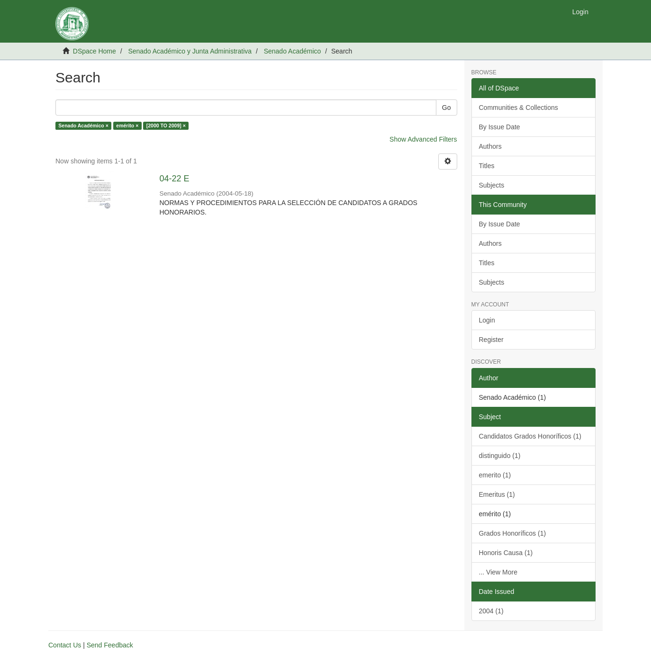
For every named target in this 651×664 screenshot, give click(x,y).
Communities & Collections (518, 107)
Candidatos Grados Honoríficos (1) (530, 436)
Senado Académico (292, 51)
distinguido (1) (500, 455)
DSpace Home (94, 51)
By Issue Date (499, 127)
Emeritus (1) (497, 494)
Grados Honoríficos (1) (512, 533)
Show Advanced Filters (423, 139)
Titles (487, 166)
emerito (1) (495, 475)
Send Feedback (110, 645)
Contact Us (64, 645)
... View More (498, 572)
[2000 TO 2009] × (166, 125)
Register (491, 339)
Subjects (492, 185)
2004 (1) (491, 611)
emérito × (127, 125)
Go (446, 107)
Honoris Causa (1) (506, 552)
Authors (490, 146)
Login (487, 320)
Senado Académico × (83, 125)
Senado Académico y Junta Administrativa (190, 51)
